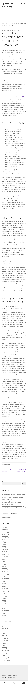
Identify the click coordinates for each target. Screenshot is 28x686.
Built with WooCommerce (8, 677)
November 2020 (5, 608)
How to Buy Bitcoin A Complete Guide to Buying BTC (14, 507)
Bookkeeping (5, 628)
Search (3, 481)
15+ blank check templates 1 (7, 470)
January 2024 (5, 551)
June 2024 (4, 542)
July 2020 (4, 613)
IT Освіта (4, 645)
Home (4, 23)
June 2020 (4, 615)
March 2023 (4, 568)
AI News (3, 626)
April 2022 (4, 586)
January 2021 (5, 605)
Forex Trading (5, 635)
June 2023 (4, 563)
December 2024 (5, 532)
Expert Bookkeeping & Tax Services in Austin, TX (13, 506)
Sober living (4, 647)
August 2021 (4, 596)
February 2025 (5, 529)
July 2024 (4, 541)
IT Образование (5, 643)
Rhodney (19, 30)
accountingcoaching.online (8, 625)
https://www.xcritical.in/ (12, 195)
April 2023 (4, 566)
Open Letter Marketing (7, 5)
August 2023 (4, 559)
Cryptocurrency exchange (8, 630)
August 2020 (4, 612)
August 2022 (4, 580)
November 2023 (5, 554)
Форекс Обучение (6, 660)
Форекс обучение (6, 658)
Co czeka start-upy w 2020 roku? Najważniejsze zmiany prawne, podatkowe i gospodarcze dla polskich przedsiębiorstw (12, 502)
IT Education (5, 638)
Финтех (3, 655)
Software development (7, 648)
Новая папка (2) (5, 652)
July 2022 (4, 581)
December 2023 (5, 553)
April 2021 (4, 601)
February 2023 (5, 569)
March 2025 (4, 527)
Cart (22, 682)
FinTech (9, 23)
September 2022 (5, 578)
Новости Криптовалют (7, 653)
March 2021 (4, 603)
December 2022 (5, 573)
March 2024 (4, 547)
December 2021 (5, 590)
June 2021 (4, 598)
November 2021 (5, 591)
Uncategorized (5, 650)
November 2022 (5, 574)
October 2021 (5, 593)
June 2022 (4, 583)
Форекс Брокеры (6, 657)
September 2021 (5, 595)
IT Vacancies (5, 640)
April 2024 (4, 546)
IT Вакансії (4, 642)
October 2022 (5, 576)
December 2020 (5, 606)
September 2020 (5, 610)
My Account (4, 683)
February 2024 (5, 549)
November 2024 (5, 534)
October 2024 (5, 536)
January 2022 (5, 588)
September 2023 (5, 558)
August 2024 (4, 539)
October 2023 (5, 556)
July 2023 (4, 561)
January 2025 (5, 531)
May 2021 (4, 600)
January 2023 (5, 571)
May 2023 (4, 564)
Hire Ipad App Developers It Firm (20, 470)
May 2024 (4, 544)
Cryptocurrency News (7, 631)
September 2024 (5, 537)
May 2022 (4, 585)
